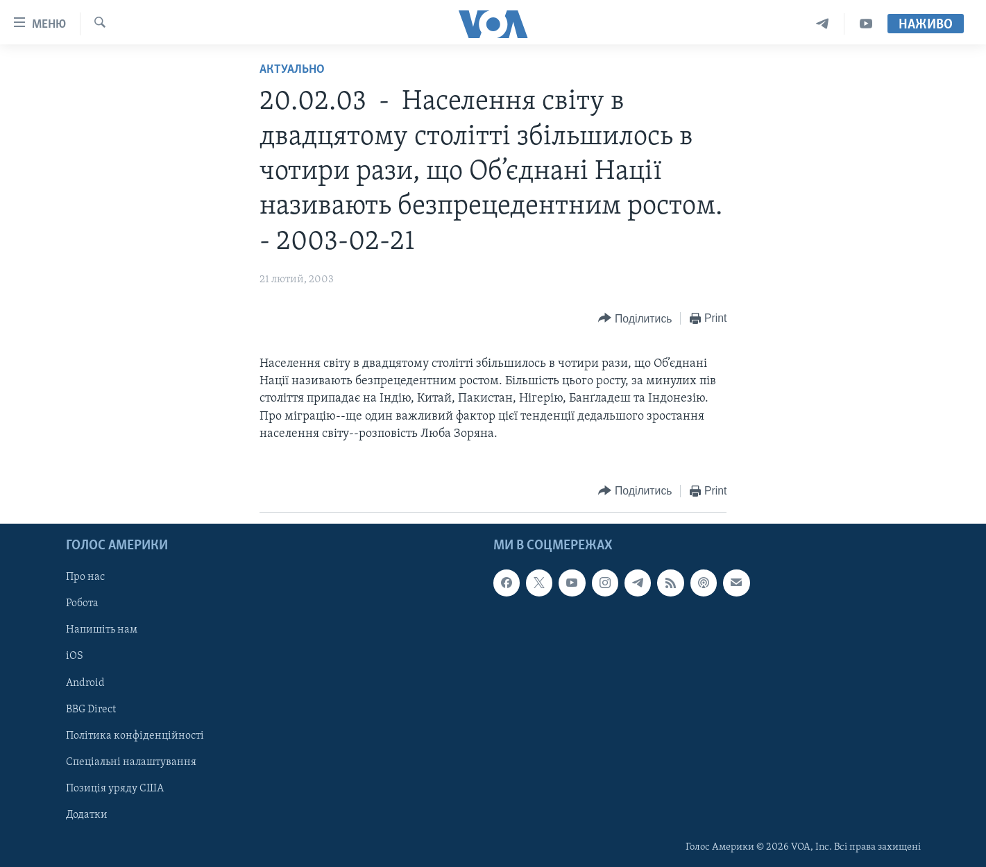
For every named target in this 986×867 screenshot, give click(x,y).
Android (85, 683)
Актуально (292, 69)
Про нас (85, 577)
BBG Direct (91, 709)
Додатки (87, 815)
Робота (82, 603)
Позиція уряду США (115, 788)
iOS (74, 656)
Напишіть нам (101, 629)
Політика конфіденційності (135, 735)
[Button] (635, 318)
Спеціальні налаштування (131, 762)
